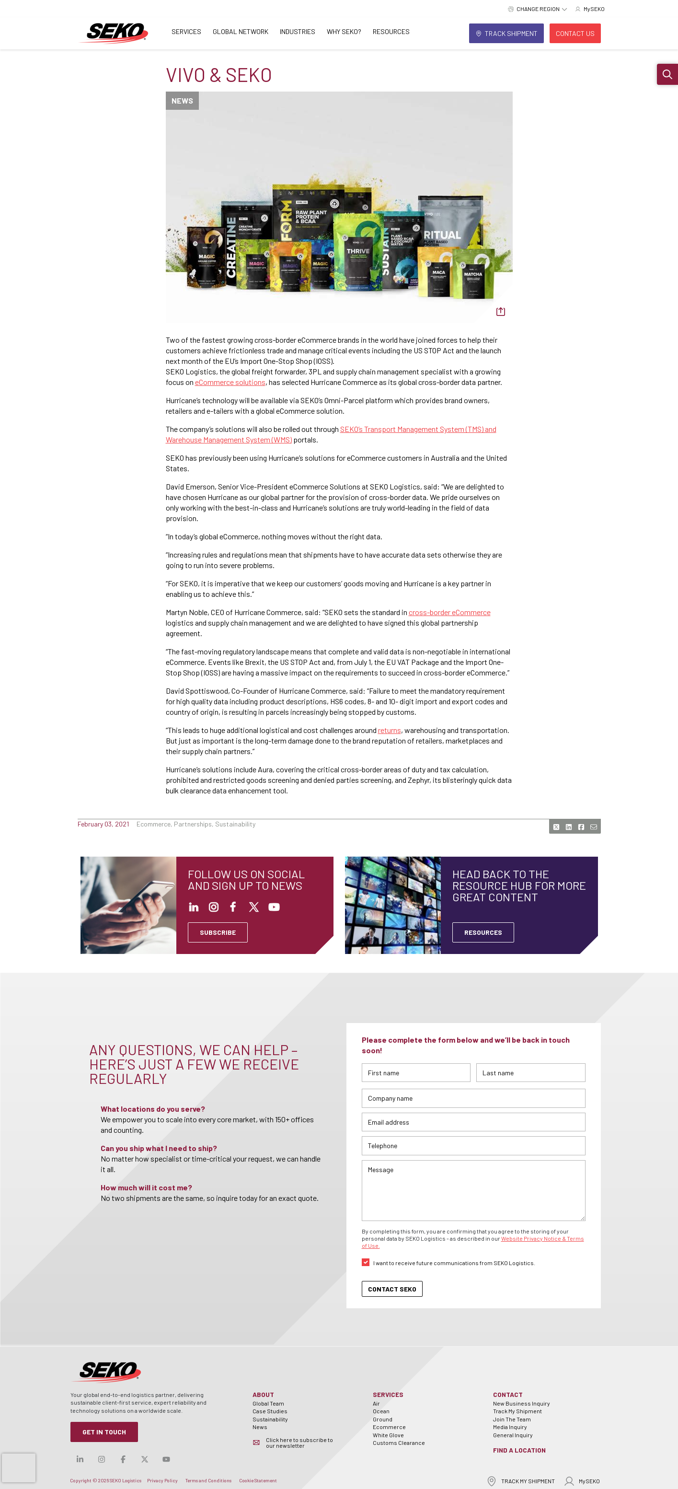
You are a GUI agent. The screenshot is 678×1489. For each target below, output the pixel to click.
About (263, 1394)
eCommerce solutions (230, 381)
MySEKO (581, 1481)
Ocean (381, 1411)
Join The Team (512, 1419)
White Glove (388, 1434)
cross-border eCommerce (450, 612)
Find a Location (519, 1450)
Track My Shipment (517, 1411)
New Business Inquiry (521, 1403)
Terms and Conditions (208, 1480)
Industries (297, 31)
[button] (667, 74)
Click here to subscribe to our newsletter (299, 1442)
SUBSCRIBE (218, 932)
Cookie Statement (258, 1480)
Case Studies (270, 1411)
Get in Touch (104, 1432)
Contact (508, 1394)
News (260, 1426)
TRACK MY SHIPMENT (520, 1481)
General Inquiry (513, 1434)
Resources (391, 31)
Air (376, 1403)
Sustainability (270, 1419)
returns (389, 729)
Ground (382, 1419)
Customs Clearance (399, 1442)
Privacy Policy (162, 1480)
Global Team (268, 1403)
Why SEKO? (344, 31)
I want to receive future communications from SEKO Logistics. (454, 1262)
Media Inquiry (510, 1426)
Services (186, 31)
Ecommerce (389, 1426)
